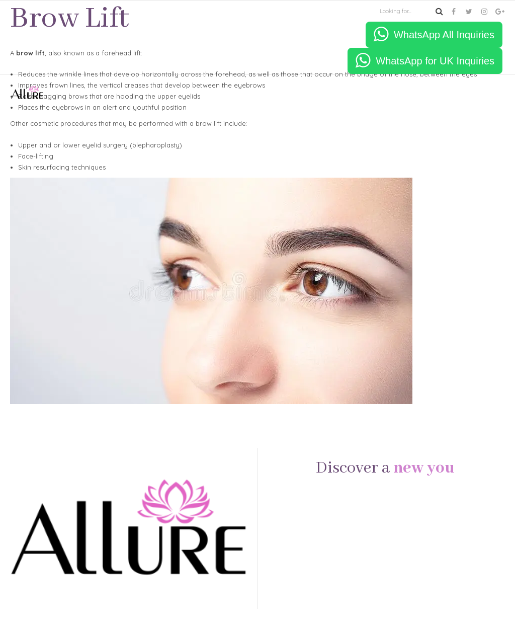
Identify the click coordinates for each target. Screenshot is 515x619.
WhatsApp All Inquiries (444, 34)
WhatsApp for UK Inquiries (435, 60)
